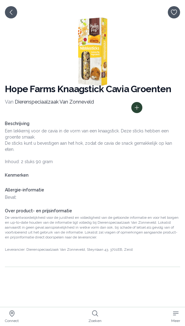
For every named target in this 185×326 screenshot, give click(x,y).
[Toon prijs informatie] (136, 107)
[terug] (11, 12)
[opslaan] (174, 12)
